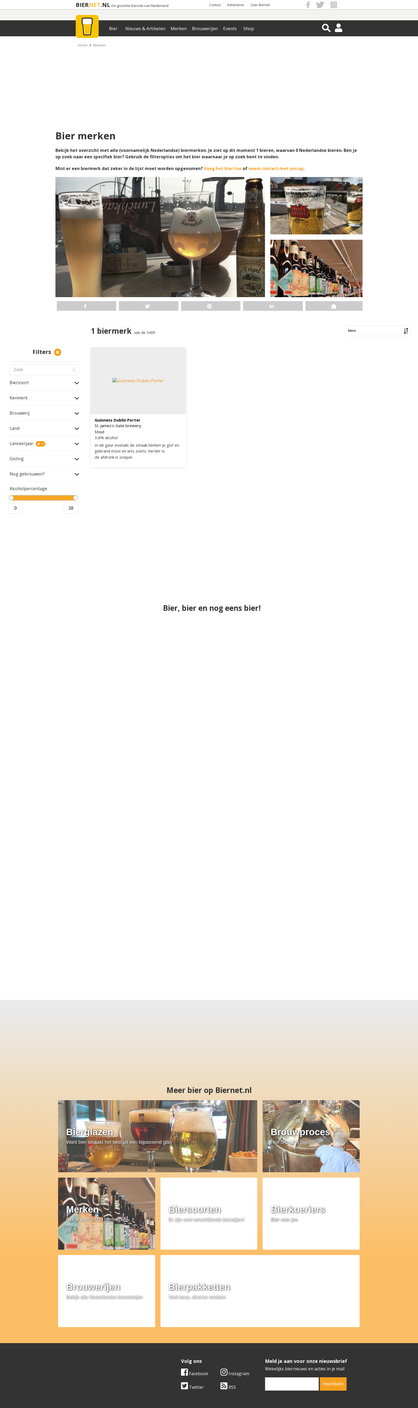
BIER (82, 5)
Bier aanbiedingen (180, 1336)
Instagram (234, 1279)
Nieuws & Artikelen (145, 28)
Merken (179, 28)
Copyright (266, 1336)
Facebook (194, 1279)
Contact (215, 5)
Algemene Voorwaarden (280, 1330)
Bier (113, 28)
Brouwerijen (205, 28)
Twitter (192, 1292)
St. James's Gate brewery (118, 425)
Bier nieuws (174, 1342)
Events (230, 28)
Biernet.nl (177, 1394)
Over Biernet (260, 5)
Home (82, 45)
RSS (228, 1292)
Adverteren (235, 5)
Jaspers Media (236, 1394)
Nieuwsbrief (268, 1354)
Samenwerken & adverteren (97, 1348)
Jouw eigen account (275, 1348)
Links (261, 1342)
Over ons (78, 1330)
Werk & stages (83, 1342)
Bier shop (172, 1348)
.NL (105, 5)
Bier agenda (174, 1354)
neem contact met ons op (275, 168)
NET (95, 5)
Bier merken (174, 1330)
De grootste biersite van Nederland (139, 5)
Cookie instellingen (88, 1354)
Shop (248, 28)
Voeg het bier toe (223, 168)
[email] (292, 1289)
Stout (99, 431)
